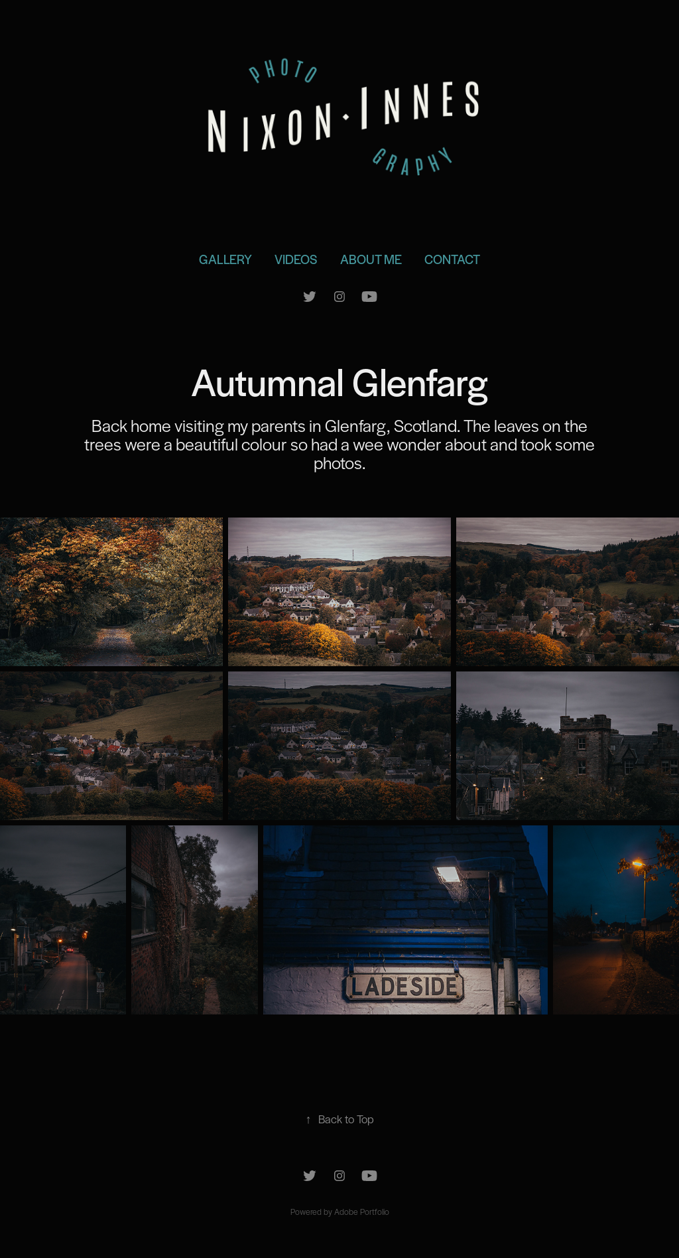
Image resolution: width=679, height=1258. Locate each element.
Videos (296, 259)
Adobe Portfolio (361, 1212)
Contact (452, 259)
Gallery (225, 259)
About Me (371, 259)
